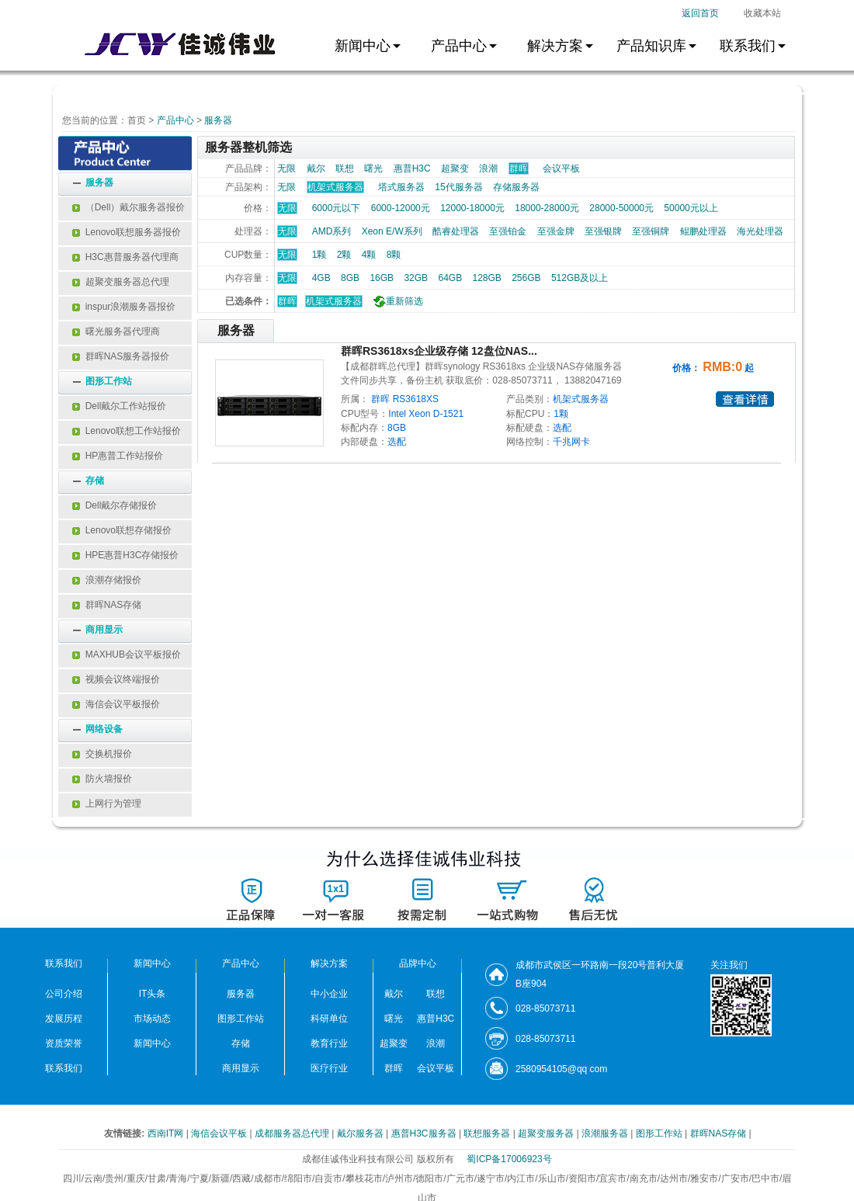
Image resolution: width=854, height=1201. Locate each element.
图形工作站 (108, 381)
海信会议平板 (220, 1133)
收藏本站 (762, 13)
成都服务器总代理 (293, 1133)
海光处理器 (760, 231)
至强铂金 (507, 231)
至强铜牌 (650, 231)
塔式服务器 (401, 187)
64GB (450, 277)
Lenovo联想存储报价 (122, 530)
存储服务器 (516, 187)
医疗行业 (329, 1068)
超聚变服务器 (547, 1133)
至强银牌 (603, 231)
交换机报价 (102, 753)
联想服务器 (487, 1133)
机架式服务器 (334, 301)
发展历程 (63, 1018)
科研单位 (329, 1018)
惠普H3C (412, 168)
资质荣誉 (63, 1043)
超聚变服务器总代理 (120, 281)
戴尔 (316, 168)
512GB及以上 (579, 277)
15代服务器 (458, 187)
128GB (486, 277)
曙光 (373, 168)
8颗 (394, 254)
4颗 (369, 254)
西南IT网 (167, 1133)
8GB (350, 277)
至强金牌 (556, 231)
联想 (344, 168)
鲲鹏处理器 (703, 231)
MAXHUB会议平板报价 (126, 654)
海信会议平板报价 (116, 704)
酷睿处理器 (455, 231)
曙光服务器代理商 (116, 331)
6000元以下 (336, 208)
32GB (416, 277)
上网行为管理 (106, 803)
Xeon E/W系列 (392, 231)
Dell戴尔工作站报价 (119, 406)
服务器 (218, 120)
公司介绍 (63, 993)
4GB (321, 277)
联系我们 (63, 1068)
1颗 (319, 254)
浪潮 (488, 168)
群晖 (287, 301)
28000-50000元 (621, 208)
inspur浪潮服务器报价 (123, 306)
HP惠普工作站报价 (117, 455)
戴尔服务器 (361, 1133)
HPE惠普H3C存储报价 (125, 555)
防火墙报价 (102, 778)
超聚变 (455, 168)
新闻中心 (152, 1043)
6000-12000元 (400, 208)
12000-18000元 (472, 208)
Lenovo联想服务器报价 (126, 232)
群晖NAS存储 (106, 604)
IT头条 (152, 993)
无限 (286, 168)
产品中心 (175, 120)
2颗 (344, 254)
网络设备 (104, 729)
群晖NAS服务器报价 (120, 356)
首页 (136, 120)
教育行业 (329, 1043)
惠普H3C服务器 (425, 1133)
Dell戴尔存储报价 (114, 505)
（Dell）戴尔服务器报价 (128, 207)
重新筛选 (396, 301)
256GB (526, 277)
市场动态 (152, 1018)
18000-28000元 (547, 208)
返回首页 (700, 13)
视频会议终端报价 (116, 679)
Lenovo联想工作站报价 (126, 430)
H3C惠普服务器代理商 (125, 257)
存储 (94, 480)
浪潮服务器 (605, 1133)
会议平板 (561, 168)
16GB (382, 277)
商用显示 (104, 629)
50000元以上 (690, 208)
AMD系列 (332, 231)
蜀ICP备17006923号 (509, 1159)
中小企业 (329, 993)
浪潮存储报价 (106, 579)
